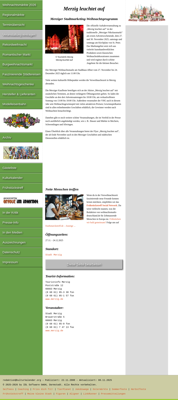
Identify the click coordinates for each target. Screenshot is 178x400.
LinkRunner (90, 394)
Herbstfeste (138, 389)
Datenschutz (11, 252)
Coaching (23, 389)
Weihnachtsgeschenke (18, 84)
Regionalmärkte (13, 15)
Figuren (60, 394)
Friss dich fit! (43, 389)
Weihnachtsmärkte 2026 (19, 5)
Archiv (7, 137)
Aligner (74, 394)
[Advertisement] (84, 162)
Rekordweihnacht (15, 44)
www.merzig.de (54, 299)
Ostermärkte (100, 389)
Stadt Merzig (53, 255)
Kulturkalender (13, 178)
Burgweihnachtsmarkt (18, 64)
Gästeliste (9, 168)
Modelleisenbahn (14, 104)
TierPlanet (64, 389)
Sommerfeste (119, 389)
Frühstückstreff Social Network (102, 205)
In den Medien (12, 232)
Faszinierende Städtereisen (22, 74)
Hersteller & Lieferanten (19, 94)
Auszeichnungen (14, 242)
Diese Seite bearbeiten (84, 264)
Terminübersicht (14, 25)
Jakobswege (82, 389)
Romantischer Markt (17, 54)
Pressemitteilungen (113, 394)
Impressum (10, 262)
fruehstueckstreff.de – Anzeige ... (60, 226)
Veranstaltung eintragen (19, 34)
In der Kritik (10, 212)
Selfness (8, 389)
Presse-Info (11, 222)
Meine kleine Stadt (39, 394)
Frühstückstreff (13, 188)
